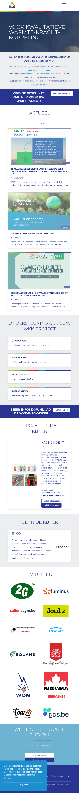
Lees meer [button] (9, 778)
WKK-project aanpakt (26, 74)
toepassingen (40, 67)
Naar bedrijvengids (61, 93)
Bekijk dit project (51, 505)
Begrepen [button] (24, 785)
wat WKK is (25, 67)
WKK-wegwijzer (35, 81)
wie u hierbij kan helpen (46, 74)
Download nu (62, 410)
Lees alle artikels (39, 124)
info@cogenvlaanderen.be (61, 776)
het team (39, 84)
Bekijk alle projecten (53, 501)
